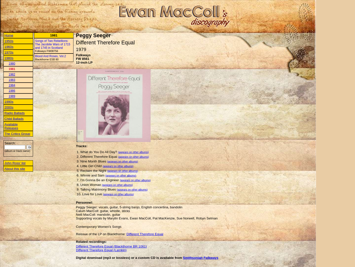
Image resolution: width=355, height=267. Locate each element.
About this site (14, 169)
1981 (12, 69)
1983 (12, 80)
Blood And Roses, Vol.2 (50, 56)
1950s (8, 41)
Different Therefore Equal (144, 234)
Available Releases (11, 126)
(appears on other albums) (133, 152)
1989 (12, 96)
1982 (12, 74)
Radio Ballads (14, 113)
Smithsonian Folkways (200, 258)
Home (8, 35)
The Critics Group (17, 134)
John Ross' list (15, 163)
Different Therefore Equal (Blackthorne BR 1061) (111, 246)
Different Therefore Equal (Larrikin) (101, 250)
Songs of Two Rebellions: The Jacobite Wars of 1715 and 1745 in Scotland (52, 44)
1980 (12, 63)
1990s (8, 102)
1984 (12, 85)
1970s (8, 52)
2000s (8, 107)
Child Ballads (14, 119)
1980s (8, 58)
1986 (12, 90)
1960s (8, 47)
